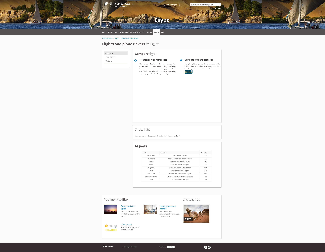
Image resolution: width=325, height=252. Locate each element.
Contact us (162, 247)
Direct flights (110, 57)
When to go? (126, 224)
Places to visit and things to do (131, 32)
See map (217, 8)
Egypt (104, 32)
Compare (109, 53)
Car (162, 32)
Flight (156, 32)
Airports (109, 61)
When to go (112, 32)
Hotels (149, 32)
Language (171, 247)
